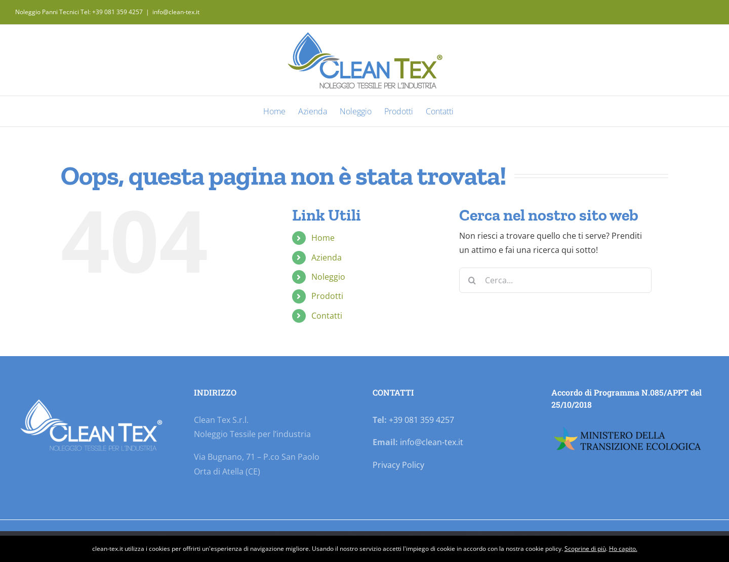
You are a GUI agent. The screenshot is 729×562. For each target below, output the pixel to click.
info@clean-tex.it (175, 12)
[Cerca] (471, 280)
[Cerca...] (555, 280)
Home (323, 237)
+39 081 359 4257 (421, 419)
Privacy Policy (398, 464)
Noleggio (328, 276)
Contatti (326, 315)
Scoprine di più (585, 548)
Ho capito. (623, 548)
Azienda (326, 257)
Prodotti (327, 295)
